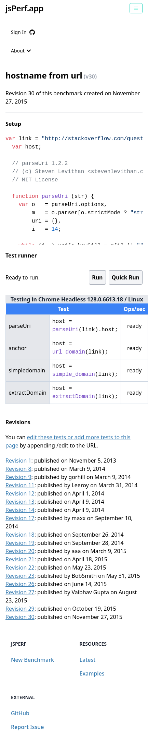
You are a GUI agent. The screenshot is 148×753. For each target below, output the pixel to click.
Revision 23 (20, 575)
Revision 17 (20, 518)
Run (97, 277)
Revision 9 (18, 477)
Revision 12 (20, 493)
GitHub (20, 713)
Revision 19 (20, 543)
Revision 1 (18, 460)
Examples (92, 673)
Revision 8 (18, 469)
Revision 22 (20, 567)
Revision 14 (20, 510)
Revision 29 (20, 608)
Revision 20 (20, 551)
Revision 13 (20, 501)
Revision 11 (20, 485)
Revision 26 (20, 584)
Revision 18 (20, 534)
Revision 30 (20, 617)
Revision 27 (20, 592)
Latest (88, 660)
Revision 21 (20, 559)
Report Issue (27, 727)
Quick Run (125, 277)
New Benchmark (32, 660)
